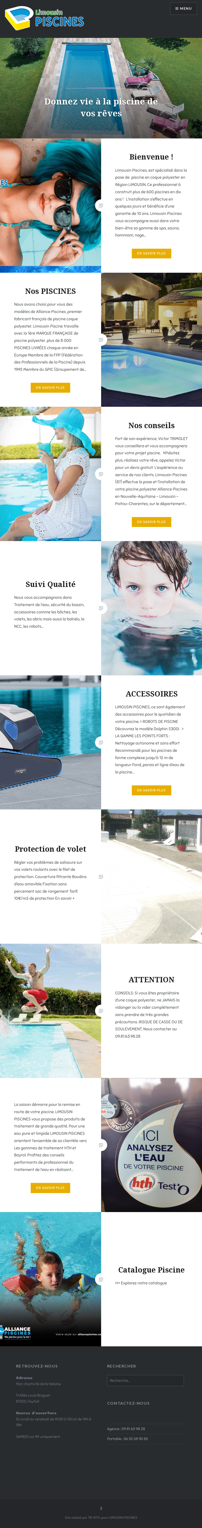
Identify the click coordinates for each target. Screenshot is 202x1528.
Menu (186, 9)
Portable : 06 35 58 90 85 (127, 1438)
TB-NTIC (94, 1518)
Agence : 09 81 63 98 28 (126, 1428)
